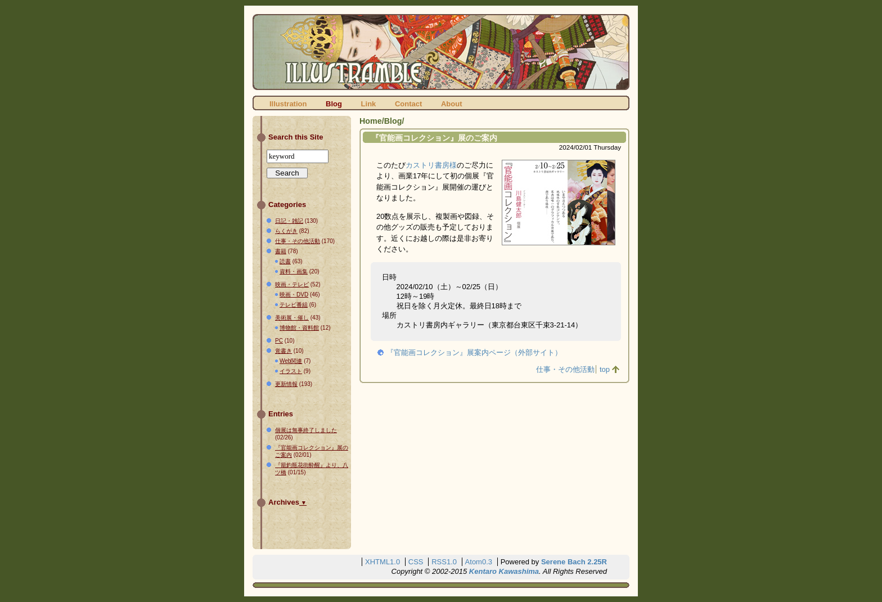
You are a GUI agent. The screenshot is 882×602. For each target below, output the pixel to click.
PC (279, 341)
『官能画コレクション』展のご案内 (434, 137)
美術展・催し (292, 318)
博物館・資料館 (299, 328)
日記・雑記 (289, 221)
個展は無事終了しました (306, 430)
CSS (416, 562)
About (451, 104)
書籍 (280, 251)
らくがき (286, 231)
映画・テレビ (292, 284)
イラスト (291, 371)
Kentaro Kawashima (504, 571)
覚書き (283, 351)
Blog (334, 104)
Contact (408, 104)
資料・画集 (294, 271)
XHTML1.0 (382, 562)
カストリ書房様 (431, 165)
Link (368, 104)
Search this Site (295, 137)
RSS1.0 (444, 562)
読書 (285, 261)
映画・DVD (294, 294)
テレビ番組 (294, 305)
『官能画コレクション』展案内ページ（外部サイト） (474, 352)
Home (370, 120)
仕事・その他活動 (565, 369)
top (605, 369)
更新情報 (286, 384)
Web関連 (291, 361)
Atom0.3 (478, 562)
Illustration (288, 104)
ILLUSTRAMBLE (441, 52)
